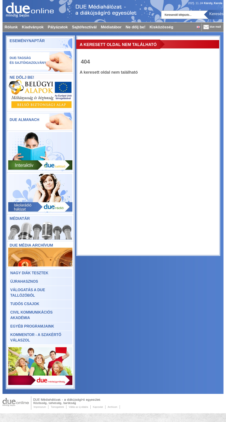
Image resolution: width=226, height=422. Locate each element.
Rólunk (11, 27)
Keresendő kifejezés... (178, 14)
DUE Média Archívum (31, 245)
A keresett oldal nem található (118, 44)
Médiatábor (111, 27)
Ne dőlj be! (135, 27)
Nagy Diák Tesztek (29, 273)
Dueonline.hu (28, 9)
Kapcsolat (98, 407)
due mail (215, 26)
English (198, 27)
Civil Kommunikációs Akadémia (31, 315)
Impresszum (40, 407)
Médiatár (20, 218)
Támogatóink (57, 407)
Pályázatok (58, 27)
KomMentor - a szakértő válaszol (35, 337)
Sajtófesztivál (84, 27)
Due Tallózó (40, 151)
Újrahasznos (24, 281)
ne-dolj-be (40, 95)
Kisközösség (161, 27)
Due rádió (40, 193)
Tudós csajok (24, 304)
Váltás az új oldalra (78, 407)
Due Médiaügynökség (40, 367)
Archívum (112, 407)
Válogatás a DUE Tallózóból (27, 292)
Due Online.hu (17, 403)
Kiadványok (33, 27)
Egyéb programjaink (32, 326)
